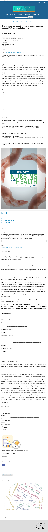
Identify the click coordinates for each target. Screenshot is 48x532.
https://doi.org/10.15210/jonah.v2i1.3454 (14, 52)
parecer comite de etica (8, 218)
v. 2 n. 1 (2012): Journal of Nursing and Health (22, 21)
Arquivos (12, 14)
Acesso (44, 2)
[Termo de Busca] (21, 17)
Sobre (39, 14)
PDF (4, 213)
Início (3, 21)
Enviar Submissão (7, 474)
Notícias (34, 14)
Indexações (27, 14)
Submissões (19, 14)
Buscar (30, 17)
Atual (7, 14)
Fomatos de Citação (6, 241)
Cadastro (39, 2)
